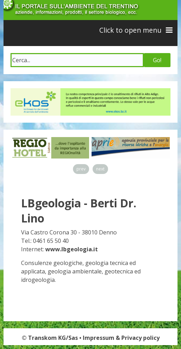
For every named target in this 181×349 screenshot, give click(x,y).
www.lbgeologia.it (71, 249)
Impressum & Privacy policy (121, 338)
